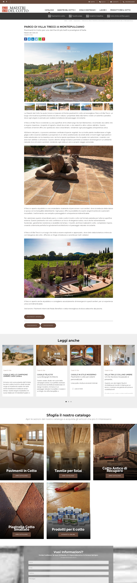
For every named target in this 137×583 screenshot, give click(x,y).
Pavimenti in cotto (58, 16)
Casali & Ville (28, 35)
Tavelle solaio (77, 16)
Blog (102, 2)
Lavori (103, 10)
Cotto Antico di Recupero (119, 16)
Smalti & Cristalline (96, 16)
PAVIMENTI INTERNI (34, 316)
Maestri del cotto (66, 10)
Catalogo (49, 10)
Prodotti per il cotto (120, 10)
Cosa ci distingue (87, 10)
